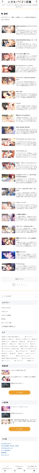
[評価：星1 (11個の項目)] (14, 354)
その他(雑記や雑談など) (8, 326)
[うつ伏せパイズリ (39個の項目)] (32, 342)
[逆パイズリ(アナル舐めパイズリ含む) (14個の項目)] (29, 349)
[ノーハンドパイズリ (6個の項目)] (32, 354)
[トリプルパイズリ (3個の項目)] (20, 361)
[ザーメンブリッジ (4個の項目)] (7, 361)
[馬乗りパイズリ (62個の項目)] (6, 342)
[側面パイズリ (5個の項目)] (8, 356)
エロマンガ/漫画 (6, 315)
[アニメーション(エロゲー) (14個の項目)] (8, 351)
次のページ (19, 279)
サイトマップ (5, 455)
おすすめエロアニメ (7, 448)
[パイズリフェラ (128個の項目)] (31, 337)
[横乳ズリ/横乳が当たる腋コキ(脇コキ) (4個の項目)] (11, 358)
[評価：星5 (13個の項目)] (5, 354)
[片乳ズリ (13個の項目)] (34, 351)
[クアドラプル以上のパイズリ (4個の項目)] (29, 358)
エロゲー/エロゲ (6, 307)
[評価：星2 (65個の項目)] (34, 339)
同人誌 (3, 319)
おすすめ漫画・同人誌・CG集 (10, 445)
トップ (6, 466)
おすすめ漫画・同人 (32, 466)
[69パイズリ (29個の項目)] (34, 344)
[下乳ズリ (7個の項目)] (21, 354)
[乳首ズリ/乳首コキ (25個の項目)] (25, 346)
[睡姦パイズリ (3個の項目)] (32, 361)
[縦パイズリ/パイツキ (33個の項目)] (24, 344)
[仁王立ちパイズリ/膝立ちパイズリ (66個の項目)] (23, 339)
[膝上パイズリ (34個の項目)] (13, 344)
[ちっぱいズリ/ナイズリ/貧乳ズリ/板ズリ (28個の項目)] (10, 346)
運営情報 (3, 452)
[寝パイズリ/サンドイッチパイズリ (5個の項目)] (27, 356)
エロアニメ (4, 311)
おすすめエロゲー (6, 443)
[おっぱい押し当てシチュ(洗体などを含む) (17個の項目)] (10, 349)
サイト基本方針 (5, 450)
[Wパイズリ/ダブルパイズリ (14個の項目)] (23, 351)
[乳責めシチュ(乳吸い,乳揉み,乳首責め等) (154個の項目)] (12, 337)
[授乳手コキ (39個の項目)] (5, 344)
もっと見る (19, 392)
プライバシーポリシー (32, 468)
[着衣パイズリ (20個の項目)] (34, 346)
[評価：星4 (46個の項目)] (15, 342)
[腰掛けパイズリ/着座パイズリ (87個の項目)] (8, 339)
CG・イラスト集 (6, 322)
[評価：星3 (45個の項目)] (23, 342)
